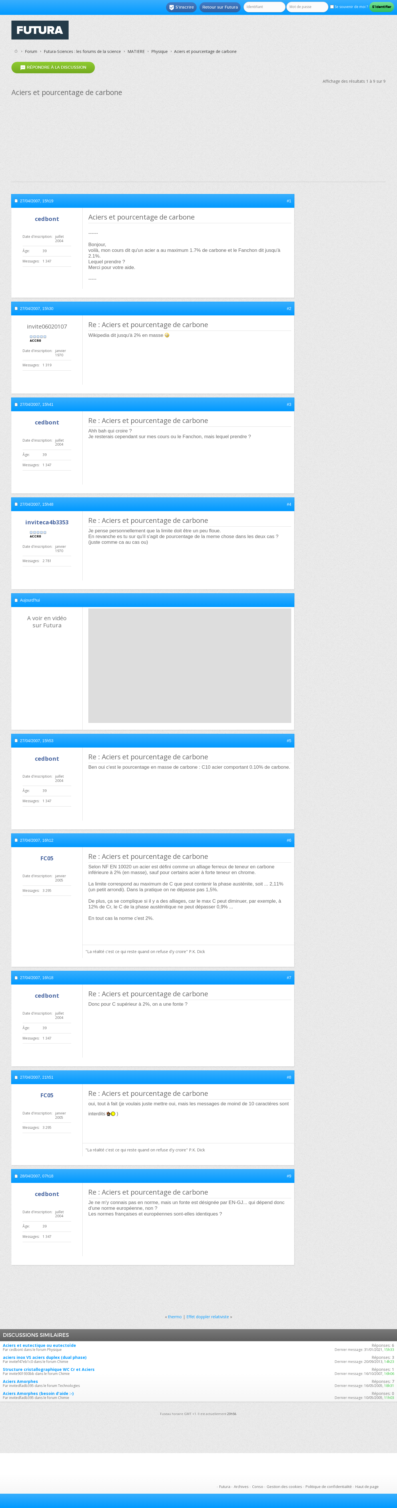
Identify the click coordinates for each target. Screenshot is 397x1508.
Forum (31, 51)
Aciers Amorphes (20, 1381)
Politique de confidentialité (329, 1486)
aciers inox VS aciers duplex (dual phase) (45, 1357)
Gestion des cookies (284, 1486)
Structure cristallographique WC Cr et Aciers (49, 1369)
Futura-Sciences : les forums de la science (82, 51)
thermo (175, 1316)
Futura (224, 1486)
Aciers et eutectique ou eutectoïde (39, 1345)
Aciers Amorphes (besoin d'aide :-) (38, 1393)
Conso (257, 1486)
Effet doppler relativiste (207, 1316)
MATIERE (136, 51)
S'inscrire (181, 7)
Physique (159, 51)
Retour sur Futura (220, 7)
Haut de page (367, 1486)
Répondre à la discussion (53, 67)
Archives (241, 1486)
